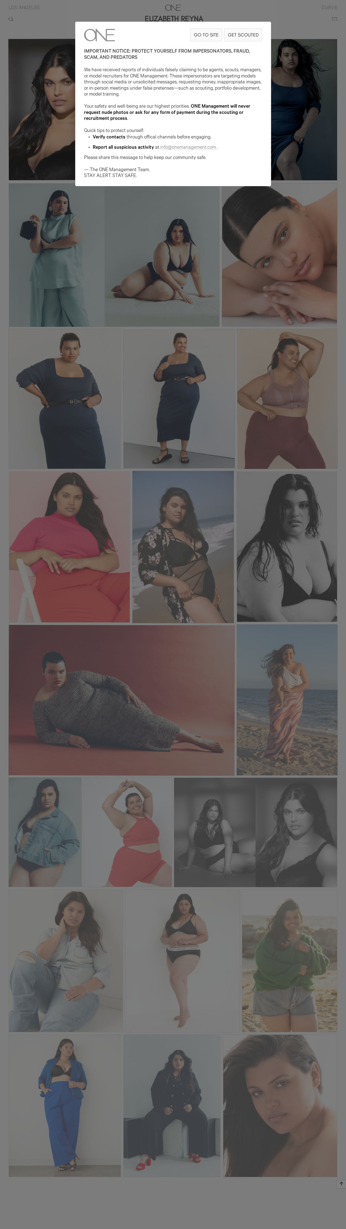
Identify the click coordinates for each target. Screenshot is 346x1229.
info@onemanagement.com (188, 148)
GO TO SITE (206, 35)
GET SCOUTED (243, 35)
